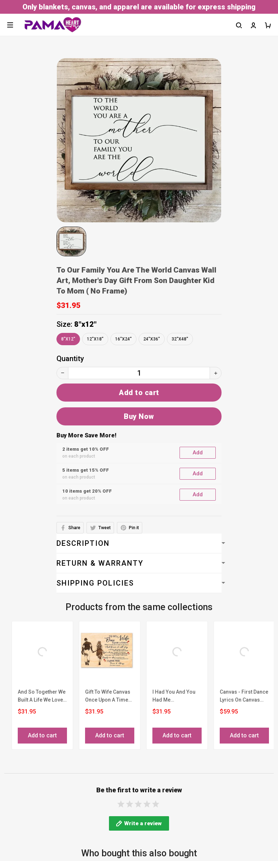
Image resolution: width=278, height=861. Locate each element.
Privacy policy (27, 801)
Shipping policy (29, 816)
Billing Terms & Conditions (47, 787)
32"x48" (180, 339)
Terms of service (32, 772)
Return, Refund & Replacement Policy (64, 845)
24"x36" (151, 339)
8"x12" (85, 324)
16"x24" (123, 339)
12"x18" (95, 339)
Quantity (70, 358)
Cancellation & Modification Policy (60, 830)
